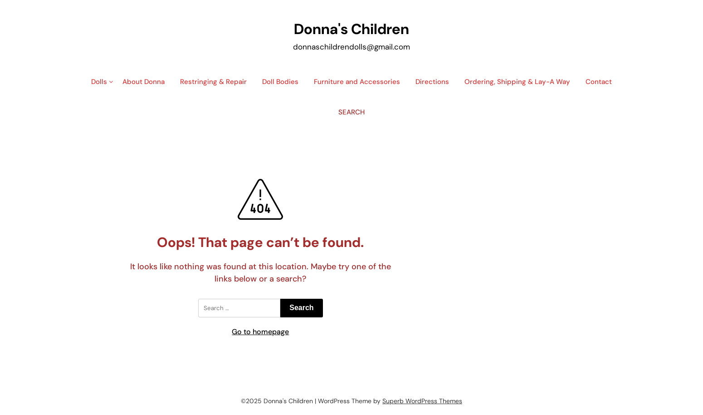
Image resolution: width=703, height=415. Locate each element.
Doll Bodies (280, 81)
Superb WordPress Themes (422, 401)
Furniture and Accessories (357, 81)
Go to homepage (260, 331)
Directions (432, 81)
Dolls (99, 81)
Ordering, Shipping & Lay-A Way (517, 81)
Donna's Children (351, 29)
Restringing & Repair (213, 81)
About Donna (143, 81)
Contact (599, 81)
